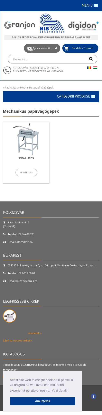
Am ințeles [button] (42, 401)
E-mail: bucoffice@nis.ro (20, 281)
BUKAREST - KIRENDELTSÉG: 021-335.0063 (38, 71)
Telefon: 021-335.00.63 (19, 273)
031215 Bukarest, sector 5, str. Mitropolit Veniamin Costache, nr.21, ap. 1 (49, 265)
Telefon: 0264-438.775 (18, 234)
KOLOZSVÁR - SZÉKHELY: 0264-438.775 (36, 68)
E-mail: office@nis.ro (18, 242)
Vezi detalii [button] (59, 390)
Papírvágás (11, 87)
